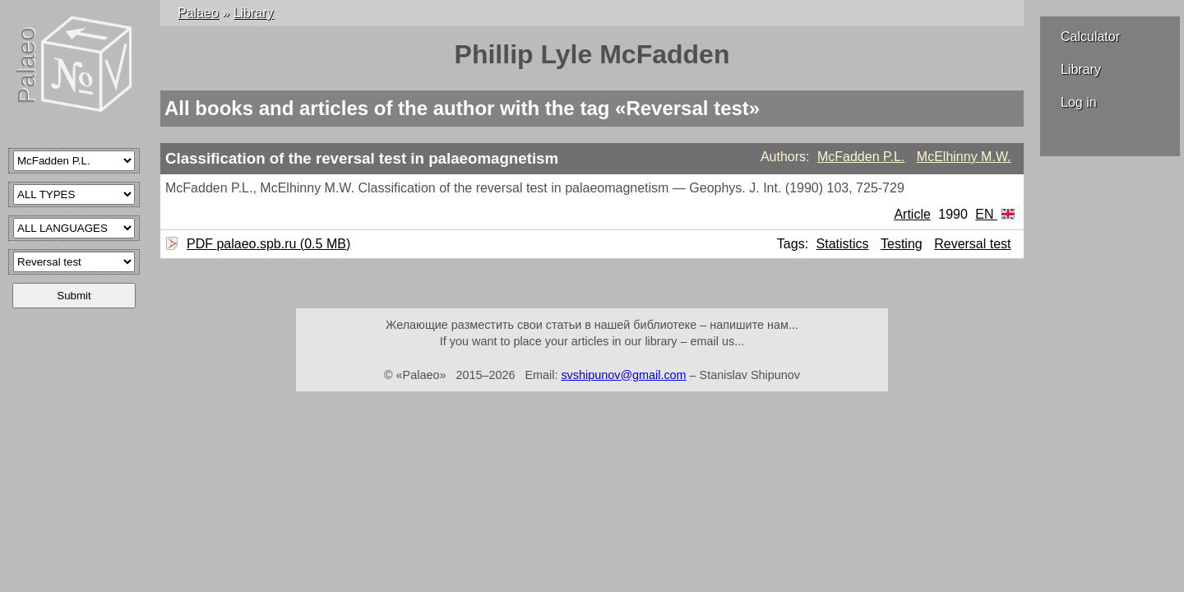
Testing (902, 244)
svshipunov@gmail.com (623, 375)
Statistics (842, 244)
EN (995, 214)
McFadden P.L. (860, 157)
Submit (73, 295)
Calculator (1090, 37)
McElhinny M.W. (964, 157)
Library (1081, 69)
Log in (1079, 102)
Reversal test (972, 244)
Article (912, 214)
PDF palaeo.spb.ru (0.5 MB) (266, 244)
